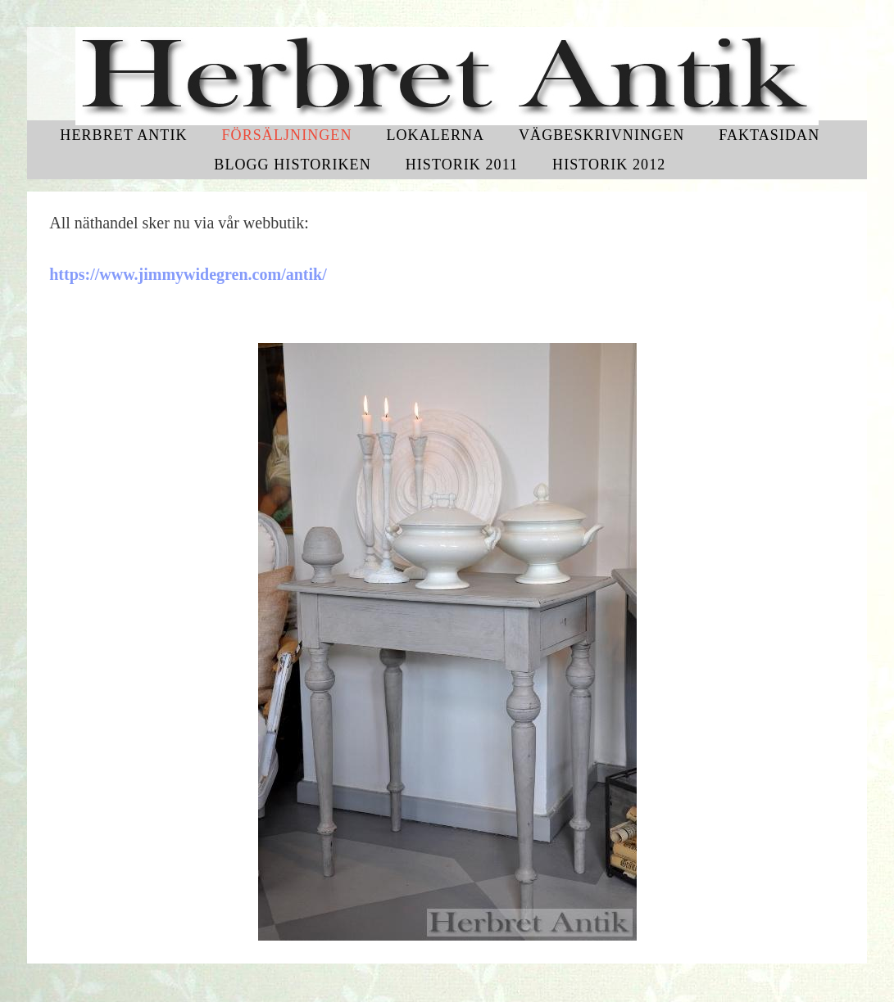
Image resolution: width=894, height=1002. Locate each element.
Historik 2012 (608, 164)
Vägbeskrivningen (601, 135)
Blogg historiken (292, 164)
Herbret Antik (123, 135)
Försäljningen (286, 135)
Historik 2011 (462, 164)
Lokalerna (435, 135)
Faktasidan (769, 135)
